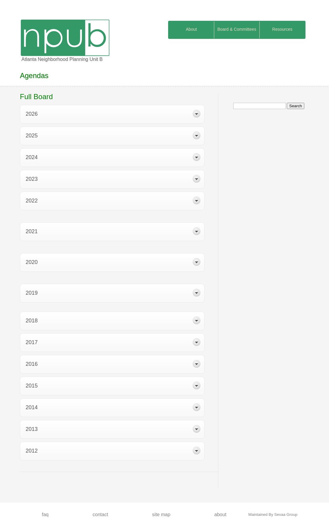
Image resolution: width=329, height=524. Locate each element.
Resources (282, 29)
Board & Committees (236, 29)
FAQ (45, 514)
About (191, 29)
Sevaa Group (285, 514)
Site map (161, 514)
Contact (100, 514)
